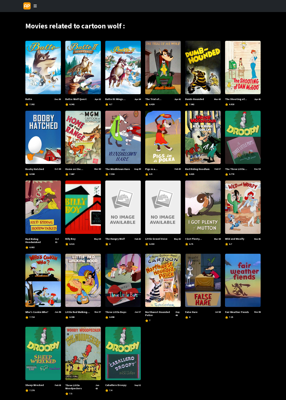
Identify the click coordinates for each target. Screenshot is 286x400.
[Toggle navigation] (35, 6)
